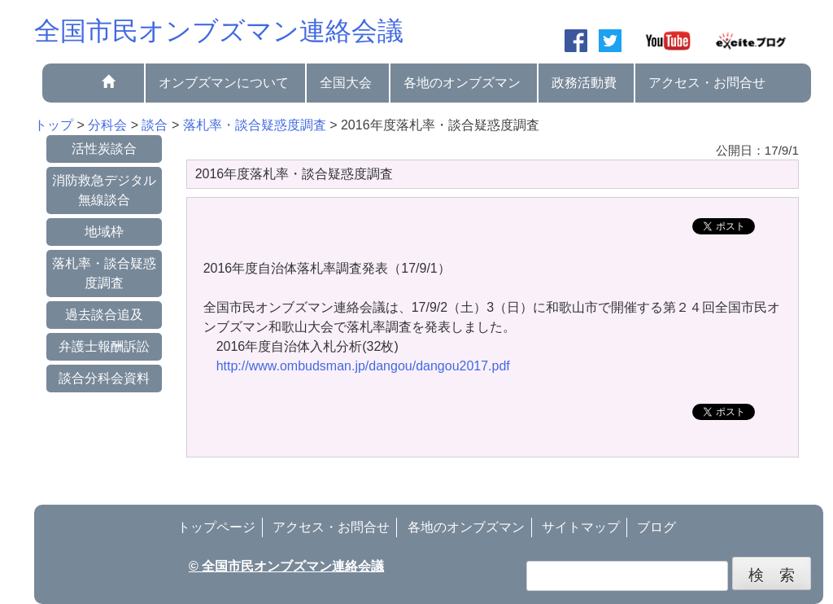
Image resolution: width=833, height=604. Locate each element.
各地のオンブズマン (462, 83)
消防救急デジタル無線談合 (104, 190)
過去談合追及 (104, 315)
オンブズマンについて (224, 83)
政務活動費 (584, 83)
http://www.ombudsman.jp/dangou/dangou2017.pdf (363, 366)
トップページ (216, 527)
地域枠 (104, 232)
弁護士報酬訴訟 (104, 346)
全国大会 (346, 83)
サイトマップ (581, 527)
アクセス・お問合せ (706, 83)
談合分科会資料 (104, 378)
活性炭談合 (104, 148)
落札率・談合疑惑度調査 (104, 273)
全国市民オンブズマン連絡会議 (218, 31)
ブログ (656, 527)
